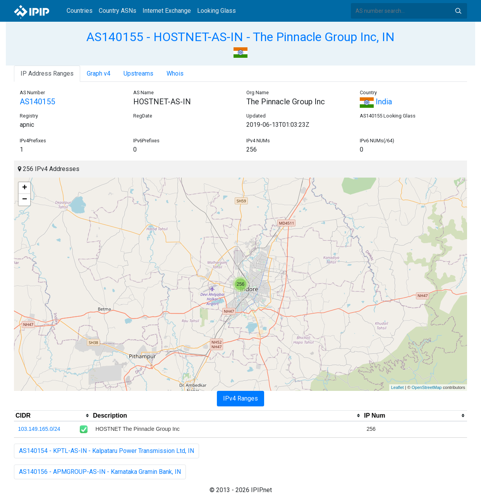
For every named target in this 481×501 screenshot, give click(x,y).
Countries (80, 10)
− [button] (24, 200)
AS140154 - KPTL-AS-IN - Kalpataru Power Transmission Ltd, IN (106, 450)
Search (458, 11)
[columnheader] (52, 415)
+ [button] (24, 188)
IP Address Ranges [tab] (47, 73)
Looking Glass (216, 10)
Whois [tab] (175, 73)
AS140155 (37, 101)
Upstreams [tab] (138, 73)
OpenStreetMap (427, 387)
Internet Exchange (167, 10)
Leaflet (397, 387)
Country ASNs (117, 10)
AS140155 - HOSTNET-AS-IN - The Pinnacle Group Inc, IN (240, 36)
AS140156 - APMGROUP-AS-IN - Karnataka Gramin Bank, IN (100, 471)
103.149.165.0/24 (39, 429)
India (376, 101)
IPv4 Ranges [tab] (240, 398)
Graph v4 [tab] (98, 73)
